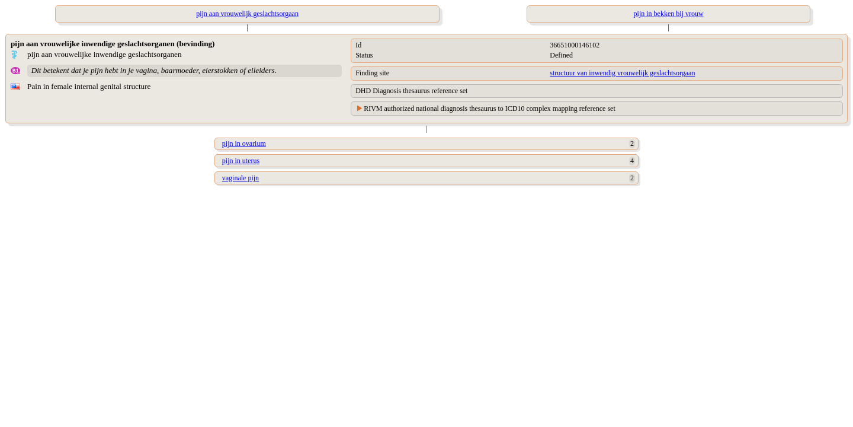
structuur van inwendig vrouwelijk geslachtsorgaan (622, 73)
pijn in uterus (240, 161)
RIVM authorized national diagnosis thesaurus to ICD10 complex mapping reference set (489, 108)
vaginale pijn (240, 178)
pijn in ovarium (244, 143)
